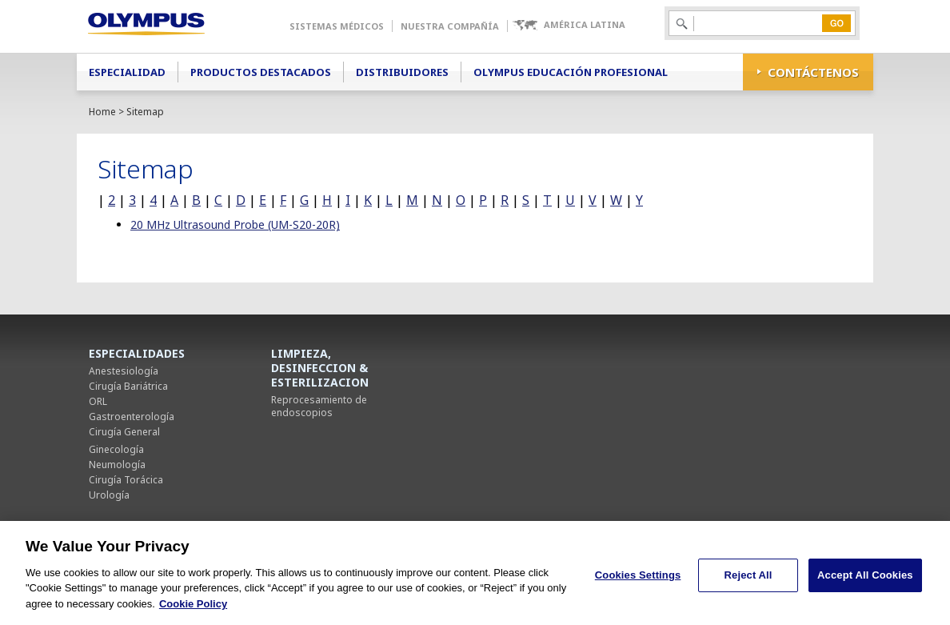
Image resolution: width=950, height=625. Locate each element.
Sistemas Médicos (336, 26)
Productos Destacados (260, 72)
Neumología (117, 464)
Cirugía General (124, 432)
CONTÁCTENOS (813, 72)
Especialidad (127, 72)
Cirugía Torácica (126, 480)
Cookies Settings (638, 581)
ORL (98, 401)
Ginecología (116, 449)
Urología (109, 495)
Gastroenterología (131, 416)
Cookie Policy (193, 610)
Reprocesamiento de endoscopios (319, 406)
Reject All (748, 581)
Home (102, 111)
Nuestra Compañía (450, 26)
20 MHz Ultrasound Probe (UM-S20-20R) (235, 224)
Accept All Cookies (865, 581)
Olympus (169, 26)
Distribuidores (402, 72)
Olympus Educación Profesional (570, 72)
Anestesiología (123, 371)
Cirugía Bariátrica (128, 386)
